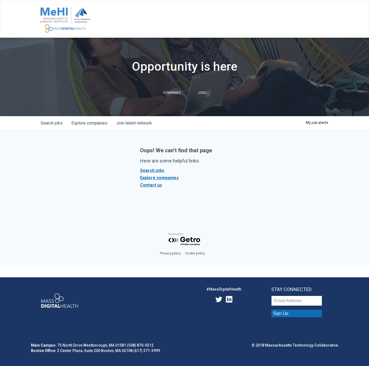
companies (89, 123)
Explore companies (159, 177)
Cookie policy (195, 253)
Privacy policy (170, 253)
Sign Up (280, 313)
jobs (52, 123)
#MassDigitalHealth (223, 289)
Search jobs (152, 170)
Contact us (151, 185)
